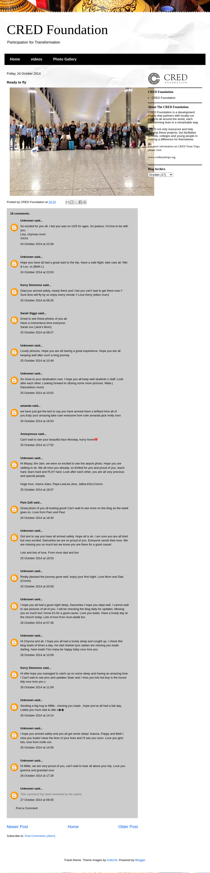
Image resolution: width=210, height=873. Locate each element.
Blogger (140, 860)
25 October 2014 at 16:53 (37, 421)
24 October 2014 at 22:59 (37, 244)
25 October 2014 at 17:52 (37, 445)
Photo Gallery (65, 59)
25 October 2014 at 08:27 (37, 332)
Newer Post (17, 826)
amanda (25, 405)
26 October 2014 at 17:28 (37, 775)
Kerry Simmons (31, 285)
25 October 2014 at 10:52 (37, 393)
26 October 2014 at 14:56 (37, 747)
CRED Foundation (57, 29)
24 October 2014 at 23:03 (37, 272)
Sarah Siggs (29, 313)
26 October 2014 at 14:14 (37, 715)
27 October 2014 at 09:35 (37, 799)
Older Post (128, 826)
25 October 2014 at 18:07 (37, 489)
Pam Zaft (26, 502)
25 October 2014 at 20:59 (37, 586)
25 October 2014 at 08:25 (37, 300)
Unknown (27, 220)
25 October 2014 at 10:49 (37, 360)
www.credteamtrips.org (161, 157)
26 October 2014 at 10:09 (37, 655)
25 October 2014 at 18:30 (37, 518)
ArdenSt (112, 860)
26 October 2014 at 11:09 (37, 687)
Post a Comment (27, 808)
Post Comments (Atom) (40, 836)
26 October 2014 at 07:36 (37, 622)
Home (15, 59)
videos (36, 59)
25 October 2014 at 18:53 (37, 558)
